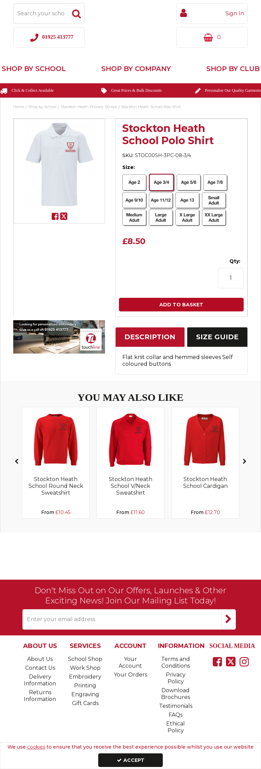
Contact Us (40, 668)
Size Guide (217, 337)
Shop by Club (233, 69)
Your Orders (130, 674)
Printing (85, 685)
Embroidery (85, 676)
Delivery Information (40, 680)
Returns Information (40, 695)
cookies (36, 747)
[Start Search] (76, 13)
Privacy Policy (176, 678)
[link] (55, 216)
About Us (40, 659)
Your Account (130, 662)
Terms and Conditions (175, 662)
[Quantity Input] (231, 278)
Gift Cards (85, 703)
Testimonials (175, 706)
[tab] (150, 337)
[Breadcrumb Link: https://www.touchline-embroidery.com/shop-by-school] (42, 106)
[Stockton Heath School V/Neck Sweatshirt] (130, 492)
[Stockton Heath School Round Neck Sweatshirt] (55, 492)
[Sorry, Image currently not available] (55, 440)
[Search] (40, 13)
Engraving (85, 694)
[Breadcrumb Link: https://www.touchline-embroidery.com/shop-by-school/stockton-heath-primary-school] (88, 106)
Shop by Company (136, 69)
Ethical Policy (175, 727)
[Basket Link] (212, 37)
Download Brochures (175, 693)
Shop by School (34, 69)
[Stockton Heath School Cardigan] (205, 485)
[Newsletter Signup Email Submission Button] (228, 619)
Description (149, 337)
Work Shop (85, 668)
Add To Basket (181, 305)
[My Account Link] (212, 13)
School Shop (85, 659)
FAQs (175, 715)
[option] (59, 164)
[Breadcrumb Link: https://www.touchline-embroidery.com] (18, 106)
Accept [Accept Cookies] (130, 760)
